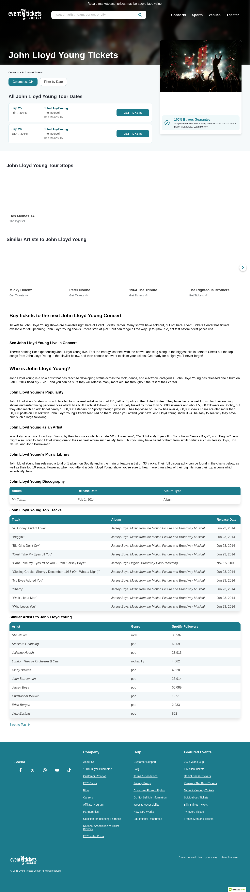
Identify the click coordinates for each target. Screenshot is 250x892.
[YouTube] (57, 770)
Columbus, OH (23, 81)
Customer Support (144, 761)
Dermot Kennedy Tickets (199, 790)
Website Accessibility (146, 804)
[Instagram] (45, 770)
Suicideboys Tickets (196, 797)
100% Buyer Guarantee (97, 769)
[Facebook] (20, 770)
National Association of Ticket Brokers (101, 827)
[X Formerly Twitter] (33, 770)
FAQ (136, 769)
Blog (86, 790)
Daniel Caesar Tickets (197, 776)
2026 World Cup (194, 761)
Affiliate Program (93, 804)
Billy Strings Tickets (196, 804)
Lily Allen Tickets (194, 769)
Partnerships (91, 811)
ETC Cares (90, 783)
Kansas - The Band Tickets (200, 783)
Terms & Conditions (145, 776)
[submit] (140, 15)
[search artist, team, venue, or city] (98, 15)
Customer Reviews (94, 776)
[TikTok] (69, 770)
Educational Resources (147, 818)
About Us (89, 761)
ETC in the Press (93, 836)
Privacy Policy (142, 783)
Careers (88, 797)
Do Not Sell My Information (149, 797)
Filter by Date (53, 81)
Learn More (201, 126)
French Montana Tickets (198, 818)
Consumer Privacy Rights (149, 790)
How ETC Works (143, 811)
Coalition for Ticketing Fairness (102, 818)
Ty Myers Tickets (194, 811)
